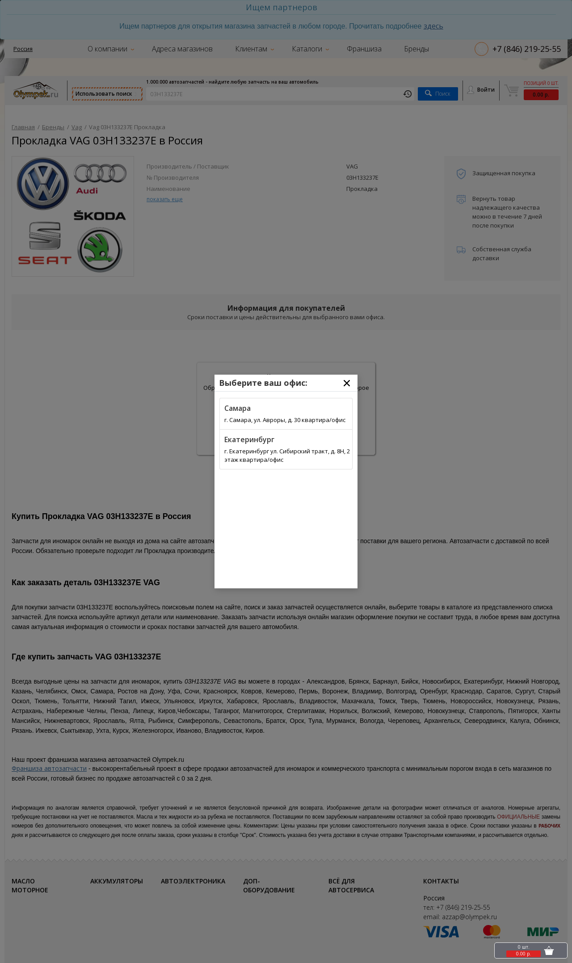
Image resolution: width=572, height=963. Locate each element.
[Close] (347, 383)
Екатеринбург (249, 439)
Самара (237, 408)
